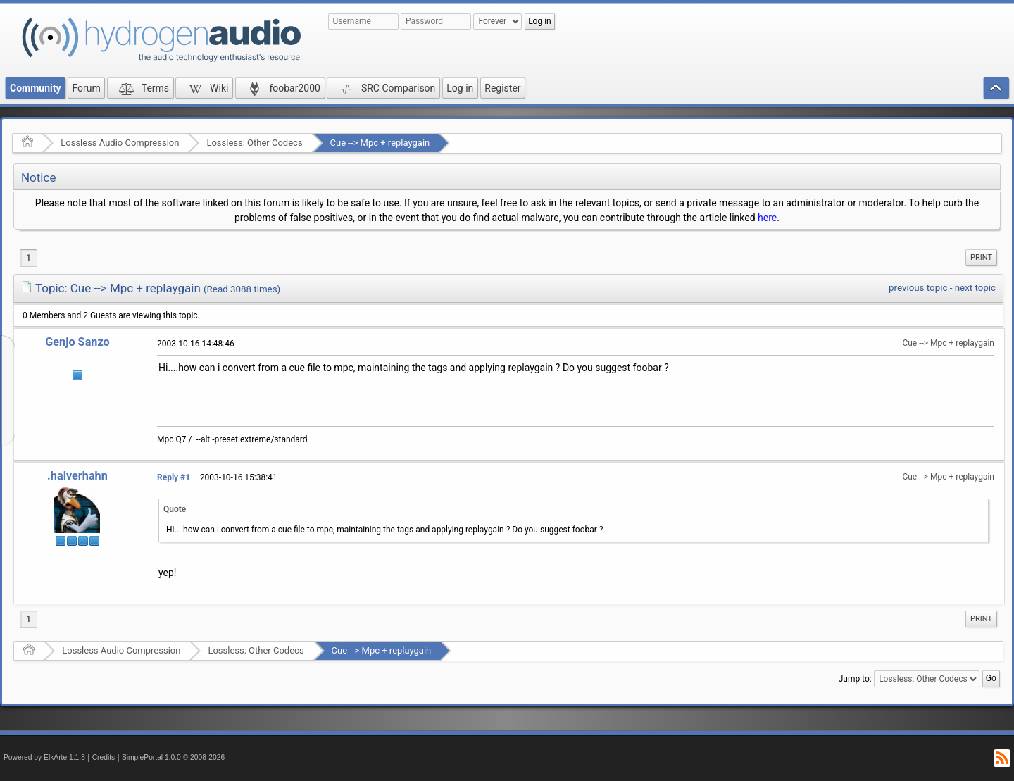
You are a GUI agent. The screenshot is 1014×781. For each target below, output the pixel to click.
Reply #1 (173, 477)
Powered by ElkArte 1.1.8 (44, 757)
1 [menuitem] (28, 258)
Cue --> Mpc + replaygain (380, 142)
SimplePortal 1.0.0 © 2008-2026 (173, 757)
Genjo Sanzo (77, 342)
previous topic (918, 287)
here (767, 217)
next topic (975, 287)
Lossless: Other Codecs (254, 142)
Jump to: (855, 679)
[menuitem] (981, 257)
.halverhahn (77, 475)
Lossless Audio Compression (120, 142)
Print (981, 257)
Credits (103, 757)
